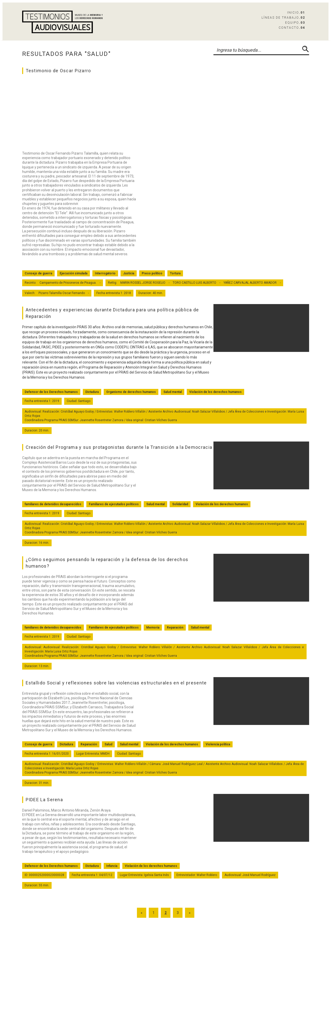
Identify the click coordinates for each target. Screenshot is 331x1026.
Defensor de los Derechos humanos (51, 392)
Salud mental (172, 392)
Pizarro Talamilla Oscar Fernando (62, 293)
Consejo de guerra (38, 273)
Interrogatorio (105, 273)
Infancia (111, 866)
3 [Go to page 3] (178, 913)
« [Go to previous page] (141, 913)
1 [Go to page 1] (154, 913)
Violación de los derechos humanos (215, 392)
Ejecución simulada (73, 273)
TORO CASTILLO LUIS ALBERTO (194, 282)
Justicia (128, 273)
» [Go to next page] (190, 913)
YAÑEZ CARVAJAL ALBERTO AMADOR (250, 282)
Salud (108, 744)
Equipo (295, 22)
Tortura (175, 273)
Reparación (175, 627)
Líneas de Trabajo (283, 17)
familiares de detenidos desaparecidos (53, 504)
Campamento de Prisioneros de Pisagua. (68, 282)
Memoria (152, 627)
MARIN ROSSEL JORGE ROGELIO (142, 282)
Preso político (152, 273)
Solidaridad (180, 504)
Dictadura (92, 392)
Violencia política (218, 744)
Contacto (292, 27)
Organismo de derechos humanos (131, 392)
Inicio (296, 12)
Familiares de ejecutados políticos (114, 504)
